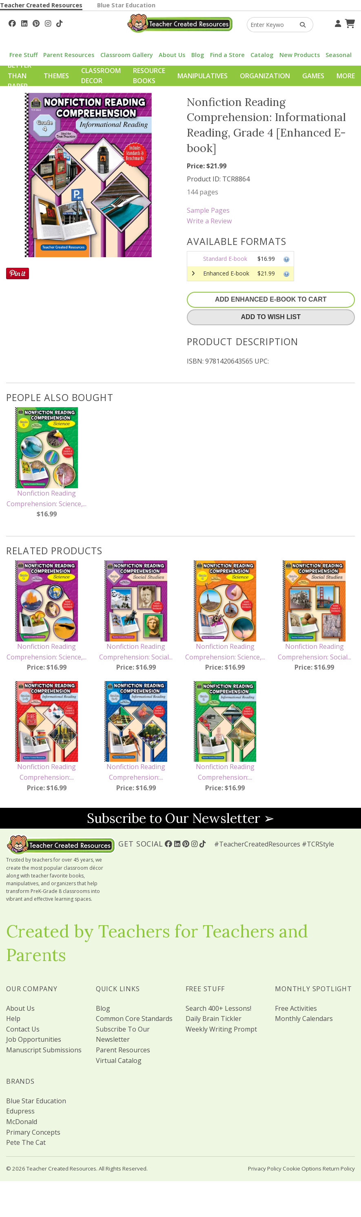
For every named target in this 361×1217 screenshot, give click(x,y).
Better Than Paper (19, 75)
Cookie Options (302, 1168)
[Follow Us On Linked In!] (24, 22)
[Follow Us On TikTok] (59, 22)
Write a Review (209, 220)
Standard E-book (225, 258)
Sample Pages (208, 210)
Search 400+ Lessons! (218, 1008)
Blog (197, 55)
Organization (265, 75)
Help (13, 1018)
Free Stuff (23, 55)
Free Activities (296, 1008)
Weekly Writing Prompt (221, 1029)
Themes (56, 75)
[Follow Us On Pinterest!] (36, 22)
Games (313, 75)
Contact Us (23, 1029)
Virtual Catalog (119, 1060)
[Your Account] (337, 22)
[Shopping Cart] (349, 22)
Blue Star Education (126, 5)
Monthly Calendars (304, 1018)
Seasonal (339, 55)
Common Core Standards (134, 1018)
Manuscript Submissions (44, 1049)
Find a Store (227, 55)
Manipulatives (202, 75)
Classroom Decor (101, 76)
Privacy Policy (264, 1168)
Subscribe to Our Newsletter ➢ (181, 818)
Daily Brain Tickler (213, 1018)
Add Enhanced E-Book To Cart (270, 299)
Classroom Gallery (126, 55)
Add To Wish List (271, 316)
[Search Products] (300, 24)
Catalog (261, 55)
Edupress (20, 1111)
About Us (172, 55)
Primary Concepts (33, 1132)
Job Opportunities (33, 1039)
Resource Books (149, 76)
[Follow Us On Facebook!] (12, 22)
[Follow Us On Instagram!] (48, 22)
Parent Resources (68, 55)
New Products (299, 55)
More (346, 75)
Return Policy (339, 1168)
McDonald (21, 1121)
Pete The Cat (26, 1142)
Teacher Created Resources (41, 5)
